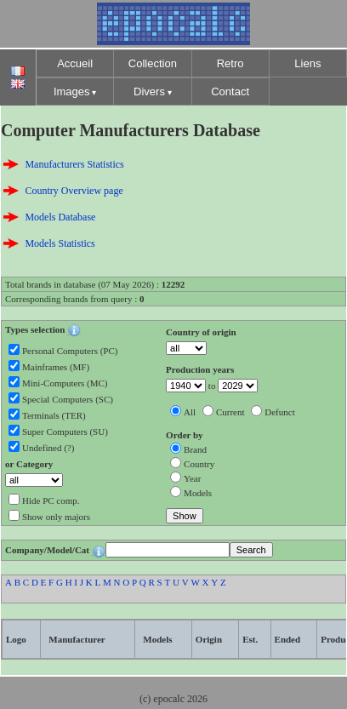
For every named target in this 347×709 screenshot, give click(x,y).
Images (72, 91)
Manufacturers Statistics (74, 164)
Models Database (60, 217)
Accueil (75, 63)
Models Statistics (59, 243)
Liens (307, 63)
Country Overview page (73, 191)
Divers (149, 91)
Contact (230, 91)
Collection (152, 63)
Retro (230, 63)
